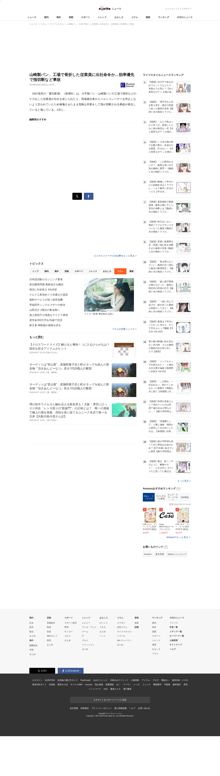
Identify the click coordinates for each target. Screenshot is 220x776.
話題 (137, 627)
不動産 (167, 684)
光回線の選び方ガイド (67, 680)
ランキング (163, 17)
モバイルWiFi (76, 684)
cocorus (88, 684)
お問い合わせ (144, 708)
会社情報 (74, 708)
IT (83, 636)
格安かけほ (63, 684)
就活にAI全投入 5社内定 (43, 289)
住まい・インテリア (149, 497)
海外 (58, 17)
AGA (105, 689)
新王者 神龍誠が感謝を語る (45, 325)
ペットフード (95, 689)
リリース (174, 623)
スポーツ (85, 17)
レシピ (137, 684)
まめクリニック (100, 680)
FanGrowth (86, 680)
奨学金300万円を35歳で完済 (45, 320)
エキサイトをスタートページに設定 (110, 700)
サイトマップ (175, 644)
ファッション (88, 644)
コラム (134, 17)
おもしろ (118, 17)
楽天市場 (159, 554)
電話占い (165, 680)
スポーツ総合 (70, 623)
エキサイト (187, 8)
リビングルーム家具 (161, 497)
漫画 (148, 17)
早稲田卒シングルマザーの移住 (47, 304)
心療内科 (135, 680)
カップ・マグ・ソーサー (173, 497)
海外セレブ (52, 636)
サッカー (68, 631)
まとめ (32, 636)
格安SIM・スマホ (180, 680)
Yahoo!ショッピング (177, 554)
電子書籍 (127, 689)
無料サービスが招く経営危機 (46, 299)
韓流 (49, 640)
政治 (31, 631)
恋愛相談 (110, 684)
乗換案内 (157, 684)
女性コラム (122, 627)
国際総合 (33, 645)
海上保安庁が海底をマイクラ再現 (48, 315)
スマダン (121, 623)
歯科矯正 (177, 684)
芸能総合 (51, 623)
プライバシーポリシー (101, 708)
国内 (46, 17)
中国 (31, 650)
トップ (35, 271)
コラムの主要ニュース (124, 329)
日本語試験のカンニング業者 (46, 279)
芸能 (71, 17)
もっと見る (184, 481)
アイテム (146, 680)
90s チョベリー (124, 640)
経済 (31, 627)
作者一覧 (173, 627)
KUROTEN (50, 680)
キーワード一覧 (176, 636)
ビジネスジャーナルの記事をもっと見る (115, 255)
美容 (185, 684)
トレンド (102, 17)
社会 (31, 623)
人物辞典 (173, 640)
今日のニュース (185, 17)
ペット (102, 636)
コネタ (102, 627)
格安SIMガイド (39, 684)
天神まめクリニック (119, 680)
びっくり (103, 623)
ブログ (156, 680)
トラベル (121, 636)
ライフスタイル (124, 631)
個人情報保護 (120, 708)
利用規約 (85, 708)
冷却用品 (185, 497)
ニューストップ (172, 8)
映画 (49, 627)
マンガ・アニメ (89, 627)
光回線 (52, 684)
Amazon (148, 554)
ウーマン (127, 684)
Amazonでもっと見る (177, 537)
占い (118, 684)
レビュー (86, 623)
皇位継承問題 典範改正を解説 (46, 284)
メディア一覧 (175, 631)
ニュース (31, 17)
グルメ (85, 640)
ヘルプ (172, 649)
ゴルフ (67, 636)
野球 (66, 627)
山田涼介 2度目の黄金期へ (44, 310)
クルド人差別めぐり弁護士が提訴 (48, 294)
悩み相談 (99, 684)
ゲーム (85, 631)
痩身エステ (115, 689)
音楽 (49, 631)
